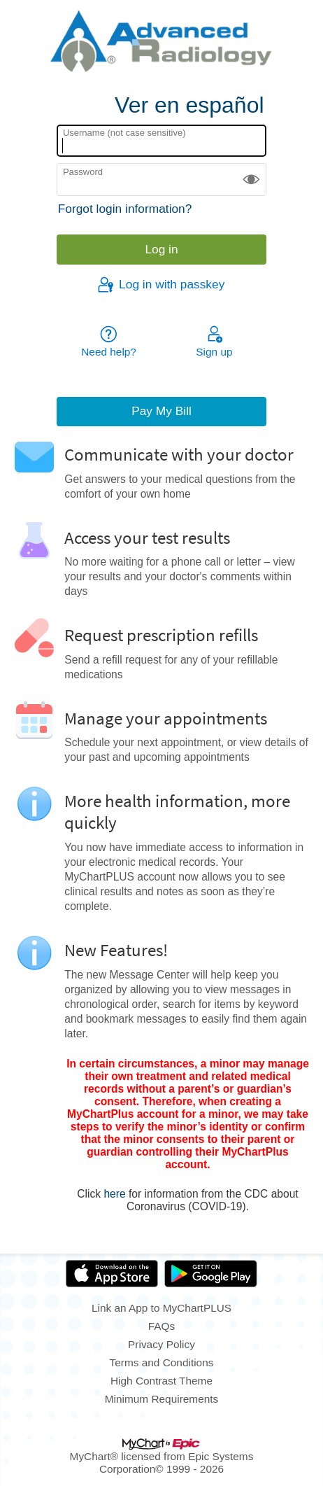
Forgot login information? (125, 209)
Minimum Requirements (162, 1399)
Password (83, 172)
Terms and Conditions (162, 1362)
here (114, 1194)
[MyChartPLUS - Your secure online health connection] (161, 42)
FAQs (161, 1326)
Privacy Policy (161, 1344)
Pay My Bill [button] (161, 411)
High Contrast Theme (161, 1381)
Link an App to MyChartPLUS (161, 1308)
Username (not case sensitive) (124, 132)
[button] (251, 179)
